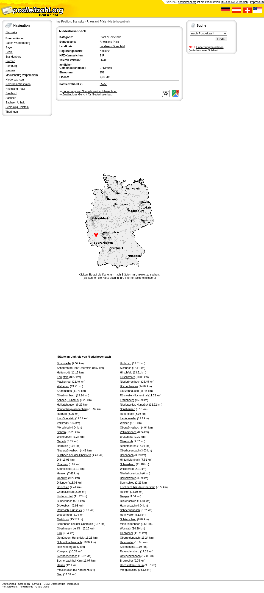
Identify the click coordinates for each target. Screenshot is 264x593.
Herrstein (62, 446)
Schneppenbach (130, 510)
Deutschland (9, 583)
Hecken (124, 491)
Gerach (61, 441)
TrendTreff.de (25, 586)
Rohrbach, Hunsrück (69, 510)
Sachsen (11, 98)
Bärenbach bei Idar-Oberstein (75, 524)
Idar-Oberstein (66, 418)
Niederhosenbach (119, 21)
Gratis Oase (42, 586)
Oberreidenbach (130, 537)
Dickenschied (128, 501)
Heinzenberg (64, 546)
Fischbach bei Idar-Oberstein (137, 487)
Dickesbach (64, 505)
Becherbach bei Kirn (69, 560)
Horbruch (125, 363)
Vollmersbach (128, 432)
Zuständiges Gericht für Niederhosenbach (87, 94)
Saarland (11, 93)
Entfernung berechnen (210, 47)
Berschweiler (128, 478)
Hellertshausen (66, 404)
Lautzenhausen (129, 391)
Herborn (62, 413)
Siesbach (125, 368)
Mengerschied (128, 569)
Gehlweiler (126, 533)
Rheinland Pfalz (15, 88)
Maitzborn (63, 519)
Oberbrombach (66, 395)
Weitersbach (64, 436)
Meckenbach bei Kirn (70, 569)
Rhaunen (62, 464)
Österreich (24, 583)
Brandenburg (13, 56)
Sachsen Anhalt (15, 102)
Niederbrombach (130, 381)
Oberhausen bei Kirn (69, 528)
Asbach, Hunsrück (68, 400)
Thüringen (12, 111)
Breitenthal (126, 436)
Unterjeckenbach (130, 556)
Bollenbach (126, 455)
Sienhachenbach (67, 556)
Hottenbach (127, 413)
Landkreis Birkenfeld (112, 46)
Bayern (10, 47)
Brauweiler (126, 560)
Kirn (59, 533)
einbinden (148, 277)
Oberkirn (62, 478)
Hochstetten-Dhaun (132, 565)
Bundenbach (64, 501)
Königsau (62, 551)
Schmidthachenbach (69, 542)
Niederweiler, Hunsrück (134, 404)
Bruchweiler (64, 363)
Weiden (124, 423)
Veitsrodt (62, 423)
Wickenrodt (127, 469)
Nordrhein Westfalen (18, 84)
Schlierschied (128, 519)
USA (46, 583)
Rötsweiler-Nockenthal (133, 395)
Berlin (9, 52)
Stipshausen (127, 409)
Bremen (10, 61)
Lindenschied (65, 496)
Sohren (61, 432)
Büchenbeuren (129, 386)
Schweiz (36, 583)
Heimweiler (126, 542)
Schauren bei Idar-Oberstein (74, 368)
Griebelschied (65, 491)
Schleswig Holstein (17, 107)
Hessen (10, 70)
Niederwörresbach (68, 450)
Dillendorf (63, 482)
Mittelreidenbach (130, 524)
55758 (103, 84)
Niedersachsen (15, 79)
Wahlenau (63, 386)
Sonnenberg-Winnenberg (72, 409)
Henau (61, 565)
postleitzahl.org (187, 2)
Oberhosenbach (129, 450)
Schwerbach (127, 464)
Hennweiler (127, 514)
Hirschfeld (126, 372)
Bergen (124, 496)
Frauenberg (127, 400)
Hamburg (11, 65)
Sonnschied (127, 482)
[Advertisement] (119, 136)
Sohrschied (64, 469)
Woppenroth (64, 514)
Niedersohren (128, 446)
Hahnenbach (128, 505)
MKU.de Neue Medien (234, 2)
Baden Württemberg (18, 43)
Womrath (125, 528)
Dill (59, 459)
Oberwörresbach (130, 427)
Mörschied (63, 427)
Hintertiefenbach (130, 459)
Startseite (11, 32)
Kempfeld (63, 377)
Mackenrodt (64, 381)
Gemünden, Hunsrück (70, 537)
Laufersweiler (128, 418)
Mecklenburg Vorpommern (22, 75)
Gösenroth (126, 441)
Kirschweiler (127, 377)
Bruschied (63, 487)
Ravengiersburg (129, 551)
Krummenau (64, 391)
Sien (59, 574)
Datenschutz (58, 583)
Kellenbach (126, 546)
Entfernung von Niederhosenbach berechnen (89, 91)
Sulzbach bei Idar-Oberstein (74, 455)
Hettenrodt (63, 372)
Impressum (257, 2)
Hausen (61, 473)
